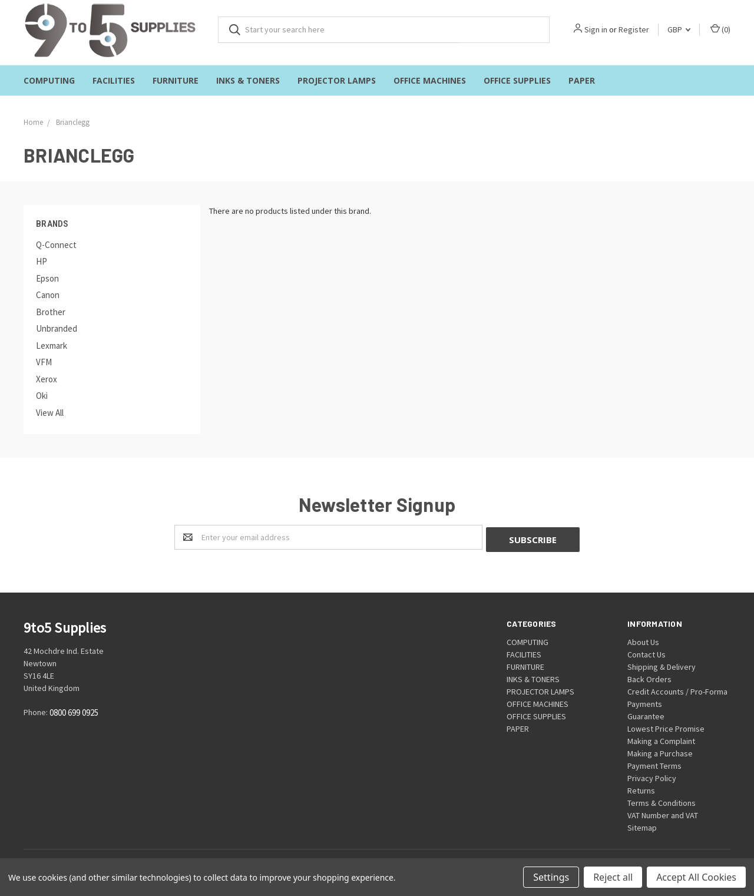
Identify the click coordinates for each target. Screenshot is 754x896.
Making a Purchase (660, 751)
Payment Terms (654, 763)
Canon (47, 294)
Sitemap (642, 825)
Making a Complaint (661, 738)
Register (634, 29)
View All (50, 412)
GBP (678, 29)
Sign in (595, 29)
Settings (551, 877)
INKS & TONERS (248, 80)
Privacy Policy (651, 776)
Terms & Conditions (661, 800)
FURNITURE (176, 80)
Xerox (46, 379)
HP (41, 261)
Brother (50, 312)
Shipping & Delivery (661, 664)
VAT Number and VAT (662, 813)
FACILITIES (113, 80)
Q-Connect (56, 244)
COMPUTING (49, 80)
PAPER (581, 80)
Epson (47, 278)
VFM (44, 362)
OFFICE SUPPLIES (517, 80)
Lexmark (51, 345)
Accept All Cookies (696, 877)
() (720, 29)
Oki (42, 395)
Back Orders (649, 677)
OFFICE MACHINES (429, 80)
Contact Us (646, 652)
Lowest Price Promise (666, 726)
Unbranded (56, 328)
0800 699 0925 (73, 710)
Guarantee (645, 714)
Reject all (613, 877)
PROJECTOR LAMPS (336, 80)
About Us (643, 639)
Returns (641, 788)
